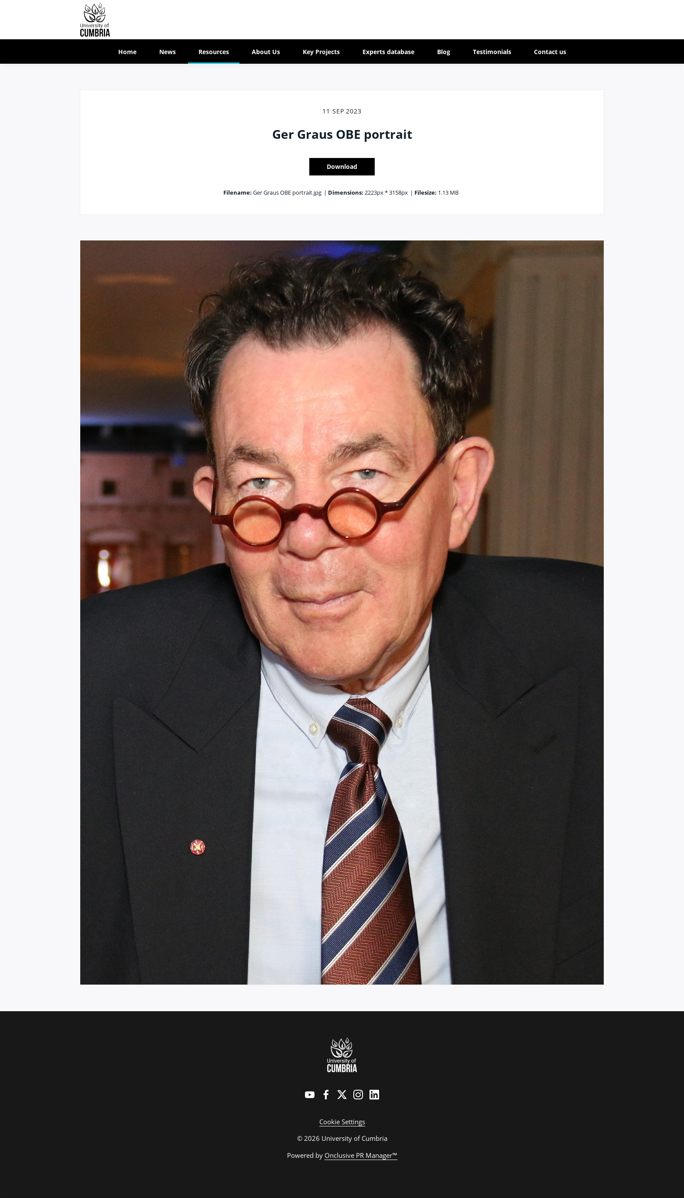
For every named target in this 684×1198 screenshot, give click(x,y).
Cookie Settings (342, 1121)
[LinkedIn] (374, 1094)
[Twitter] (342, 1094)
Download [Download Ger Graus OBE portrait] (342, 166)
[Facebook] (326, 1094)
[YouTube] (310, 1094)
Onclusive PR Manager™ (361, 1155)
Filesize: (425, 192)
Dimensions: (345, 192)
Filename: (237, 192)
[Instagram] (358, 1094)
